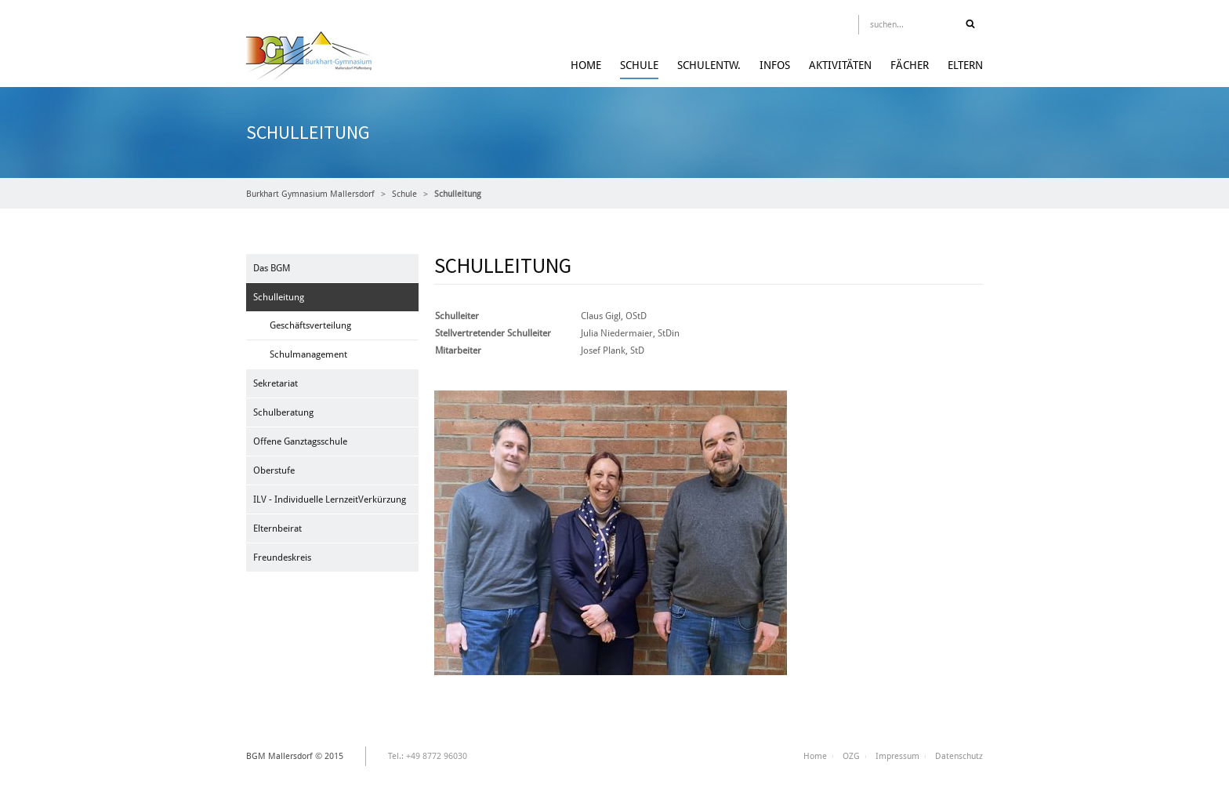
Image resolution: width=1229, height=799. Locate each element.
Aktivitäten (840, 65)
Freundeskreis (282, 557)
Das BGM (271, 268)
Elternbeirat (277, 528)
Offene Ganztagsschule (300, 441)
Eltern (965, 65)
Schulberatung (283, 412)
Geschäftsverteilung (310, 325)
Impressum (897, 756)
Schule (639, 65)
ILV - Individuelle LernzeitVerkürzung (329, 499)
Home (586, 65)
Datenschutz (959, 756)
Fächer (909, 65)
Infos (775, 65)
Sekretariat (275, 383)
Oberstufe (274, 470)
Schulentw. (709, 65)
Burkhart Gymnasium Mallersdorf (310, 194)
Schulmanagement (308, 354)
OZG (851, 756)
